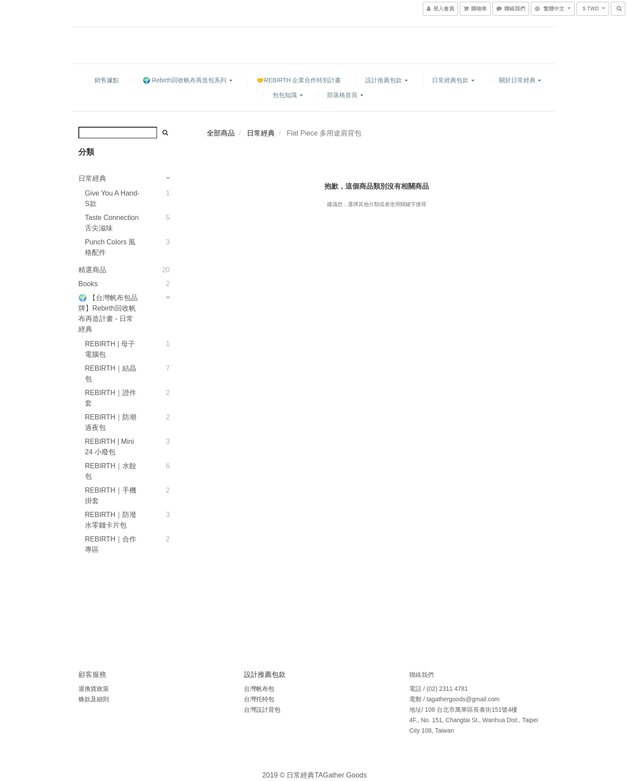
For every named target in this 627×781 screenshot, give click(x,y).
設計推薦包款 (386, 80)
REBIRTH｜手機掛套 (110, 495)
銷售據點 (106, 80)
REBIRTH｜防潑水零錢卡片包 (110, 520)
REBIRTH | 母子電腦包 (110, 349)
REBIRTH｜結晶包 (110, 373)
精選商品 (92, 270)
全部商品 (221, 133)
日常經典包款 (453, 80)
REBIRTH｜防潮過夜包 (110, 422)
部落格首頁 (345, 94)
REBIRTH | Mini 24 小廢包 (109, 447)
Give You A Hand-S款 (112, 198)
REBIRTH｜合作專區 (110, 544)
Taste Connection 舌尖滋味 (112, 223)
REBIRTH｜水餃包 (110, 471)
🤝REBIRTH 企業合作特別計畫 (298, 80)
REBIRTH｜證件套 (110, 398)
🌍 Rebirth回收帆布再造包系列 (188, 80)
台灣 (250, 709)
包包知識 (288, 94)
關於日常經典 (520, 80)
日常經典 (92, 178)
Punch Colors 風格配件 (110, 247)
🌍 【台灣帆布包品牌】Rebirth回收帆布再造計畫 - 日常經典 (108, 313)
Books (88, 283)
